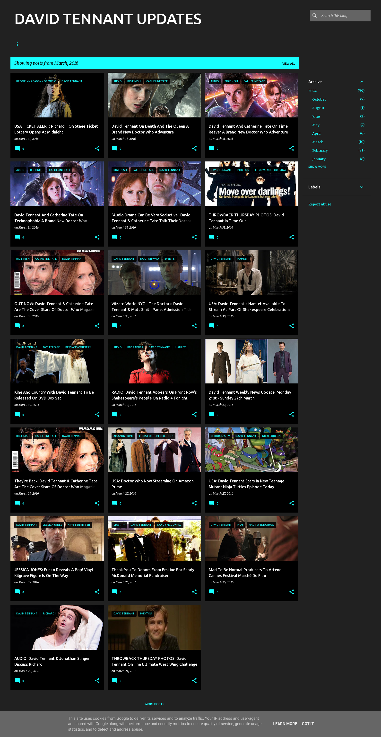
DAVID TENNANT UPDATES (107, 18)
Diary (152, 44)
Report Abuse (319, 204)
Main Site (209, 44)
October (319, 99)
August (318, 108)
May (316, 125)
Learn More (285, 723)
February (320, 150)
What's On (236, 44)
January (319, 159)
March (317, 142)
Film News (129, 44)
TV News (103, 44)
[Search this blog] (345, 15)
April (316, 133)
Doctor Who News (29, 44)
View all (288, 63)
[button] (97, 148)
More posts (154, 704)
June (316, 116)
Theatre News (179, 44)
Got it (308, 723)
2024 (312, 91)
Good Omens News (70, 44)
